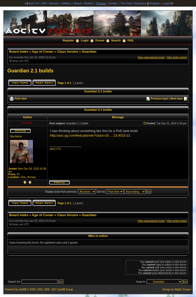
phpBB (23, 289)
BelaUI (88, 3)
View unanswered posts (151, 57)
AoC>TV (34, 3)
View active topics (177, 57)
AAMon (66, 3)
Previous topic (159, 98)
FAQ (130, 40)
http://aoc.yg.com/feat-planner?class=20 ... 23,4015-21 (90, 135)
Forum (99, 40)
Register (154, 3)
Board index (18, 51)
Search (116, 40)
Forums (100, 3)
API (44, 3)
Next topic (176, 98)
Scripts (113, 3)
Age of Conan (43, 51)
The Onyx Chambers (133, 3)
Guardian (89, 51)
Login (166, 3)
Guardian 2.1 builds (30, 70)
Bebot (77, 3)
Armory (54, 3)
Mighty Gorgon (183, 289)
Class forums (67, 51)
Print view (21, 98)
